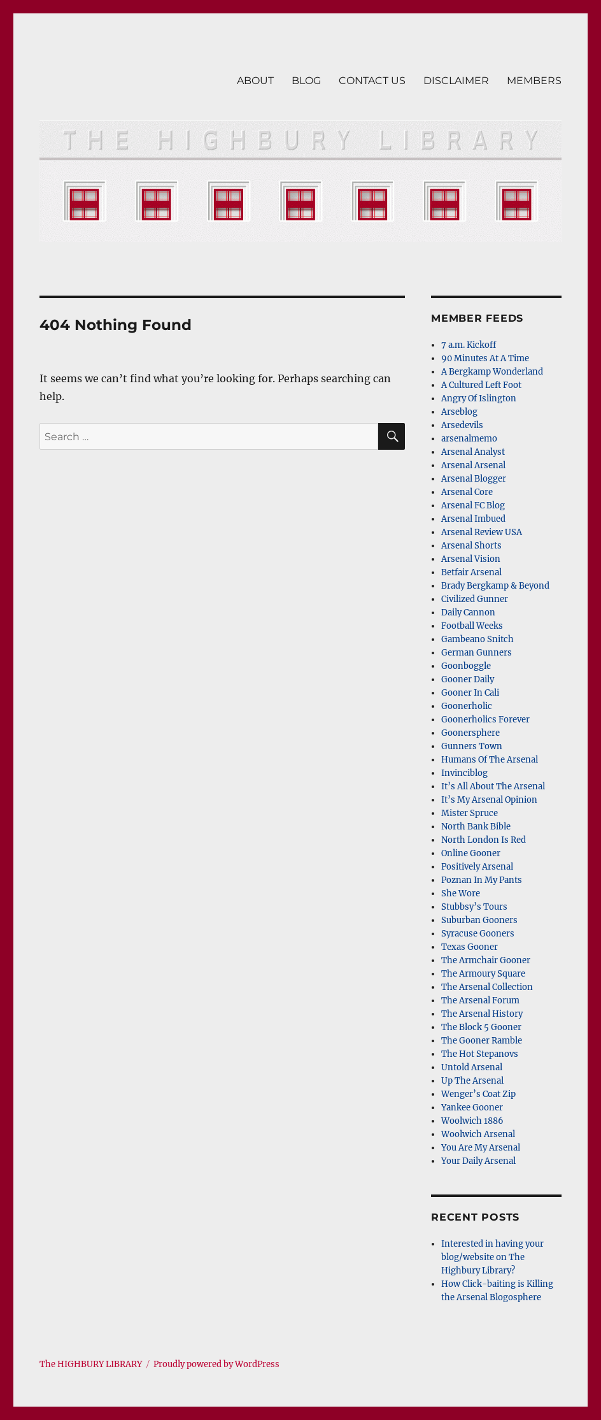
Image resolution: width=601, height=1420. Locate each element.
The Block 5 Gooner (481, 1027)
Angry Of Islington (478, 398)
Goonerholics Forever (485, 719)
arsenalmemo (469, 438)
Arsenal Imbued (473, 518)
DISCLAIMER (456, 81)
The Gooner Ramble (481, 1040)
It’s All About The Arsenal (493, 786)
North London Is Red (483, 840)
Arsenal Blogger (473, 478)
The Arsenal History (482, 1013)
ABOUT (255, 81)
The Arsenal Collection (487, 987)
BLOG (306, 81)
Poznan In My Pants (481, 880)
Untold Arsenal (471, 1067)
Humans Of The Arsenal (489, 759)
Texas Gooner (469, 947)
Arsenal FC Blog (473, 505)
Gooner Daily (467, 679)
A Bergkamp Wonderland (492, 371)
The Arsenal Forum (480, 1000)
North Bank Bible (476, 826)
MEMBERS (534, 81)
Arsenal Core (467, 492)
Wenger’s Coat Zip (478, 1094)
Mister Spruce (469, 813)
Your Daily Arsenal (478, 1161)
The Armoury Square (483, 973)
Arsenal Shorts (471, 545)
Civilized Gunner (474, 599)
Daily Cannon (468, 612)
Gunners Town (471, 746)
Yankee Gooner (472, 1107)
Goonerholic (466, 706)
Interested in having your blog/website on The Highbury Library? (492, 1257)
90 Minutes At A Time (485, 358)
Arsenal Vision (470, 559)
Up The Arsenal (472, 1080)
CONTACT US (372, 81)
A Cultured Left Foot (481, 385)
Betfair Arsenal (471, 572)
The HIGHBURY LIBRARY (90, 1364)
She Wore (460, 893)
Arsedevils (462, 425)
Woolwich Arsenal (478, 1134)
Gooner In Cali (470, 692)
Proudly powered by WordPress (216, 1364)
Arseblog (459, 411)
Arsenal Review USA (481, 532)
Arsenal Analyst (473, 452)
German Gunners (476, 652)
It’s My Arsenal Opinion (489, 799)
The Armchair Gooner (485, 960)
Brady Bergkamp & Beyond (495, 585)
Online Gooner (470, 853)
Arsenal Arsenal (473, 465)
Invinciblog (464, 773)
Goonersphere (470, 733)
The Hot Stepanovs (479, 1054)
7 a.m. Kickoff (468, 345)
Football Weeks (472, 625)
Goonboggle (466, 666)
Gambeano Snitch (477, 639)
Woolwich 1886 (472, 1120)
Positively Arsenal (477, 866)
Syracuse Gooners (477, 933)
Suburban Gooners (479, 920)
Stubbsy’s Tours (474, 906)
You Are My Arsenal (480, 1147)
